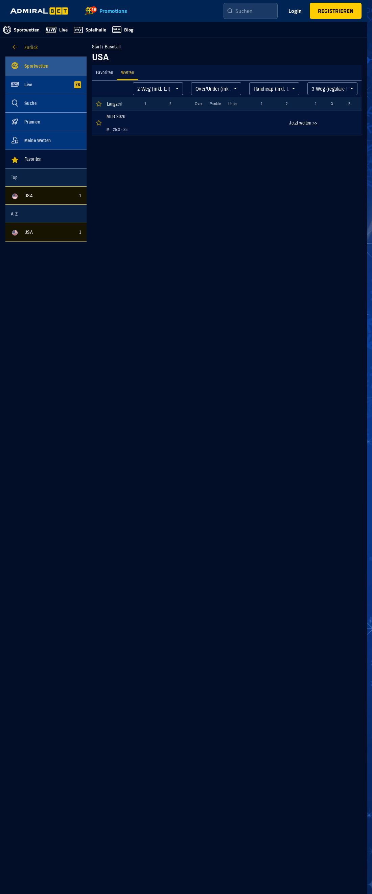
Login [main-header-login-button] (295, 11)
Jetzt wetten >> (303, 123)
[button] (336, 11)
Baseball (113, 47)
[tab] (104, 72)
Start (96, 47)
